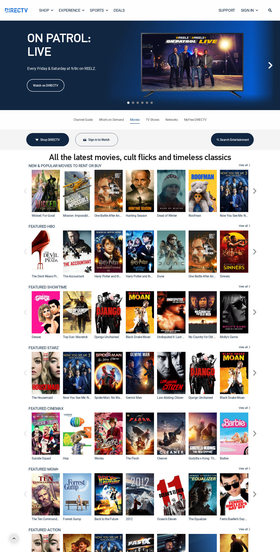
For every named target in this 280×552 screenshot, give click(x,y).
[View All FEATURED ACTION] (245, 529)
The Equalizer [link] (197, 519)
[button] (270, 10)
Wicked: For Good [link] (43, 215)
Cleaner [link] (162, 458)
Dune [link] (160, 276)
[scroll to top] (14, 538)
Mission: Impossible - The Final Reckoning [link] (90, 215)
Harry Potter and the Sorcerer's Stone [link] (150, 276)
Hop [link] (65, 458)
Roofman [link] (195, 215)
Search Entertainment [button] (232, 140)
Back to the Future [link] (106, 519)
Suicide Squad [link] (41, 458)
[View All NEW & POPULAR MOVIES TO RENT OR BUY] (245, 165)
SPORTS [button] (99, 10)
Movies (135, 119)
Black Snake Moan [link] (138, 337)
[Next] (270, 65)
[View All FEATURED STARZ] (245, 347)
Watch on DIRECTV (45, 85)
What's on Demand (111, 119)
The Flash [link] (132, 458)
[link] (46, 191)
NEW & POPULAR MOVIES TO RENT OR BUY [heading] (65, 165)
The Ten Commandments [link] (48, 519)
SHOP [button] (46, 10)
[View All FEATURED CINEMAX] (245, 408)
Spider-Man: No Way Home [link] (112, 397)
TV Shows (152, 119)
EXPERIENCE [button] (72, 10)
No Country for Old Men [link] (204, 337)
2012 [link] (129, 519)
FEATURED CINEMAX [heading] (46, 408)
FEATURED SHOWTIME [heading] (48, 287)
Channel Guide (83, 119)
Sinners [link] (225, 276)
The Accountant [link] (73, 276)
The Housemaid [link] (42, 397)
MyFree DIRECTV (195, 119)
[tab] (128, 103)
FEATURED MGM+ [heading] (44, 469)
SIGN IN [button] (249, 10)
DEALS (119, 10)
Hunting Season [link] (136, 215)
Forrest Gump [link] (72, 519)
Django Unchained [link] (106, 337)
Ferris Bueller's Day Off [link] (234, 519)
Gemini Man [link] (134, 397)
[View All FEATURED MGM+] (245, 469)
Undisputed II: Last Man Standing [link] (179, 337)
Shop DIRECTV (47, 140)
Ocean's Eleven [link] (167, 519)
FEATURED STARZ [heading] (44, 347)
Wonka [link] (99, 458)
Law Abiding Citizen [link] (170, 397)
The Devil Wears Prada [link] (46, 276)
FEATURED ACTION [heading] (45, 529)
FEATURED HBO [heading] (42, 226)
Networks (171, 119)
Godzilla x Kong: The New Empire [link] (210, 458)
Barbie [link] (224, 458)
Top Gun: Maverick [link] (75, 337)
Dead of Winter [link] (167, 215)
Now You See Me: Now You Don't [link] (241, 215)
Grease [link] (36, 337)
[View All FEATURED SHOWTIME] (245, 287)
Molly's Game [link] (229, 337)
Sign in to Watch (96, 140)
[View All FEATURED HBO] (245, 226)
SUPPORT (227, 10)
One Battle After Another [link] (110, 215)
